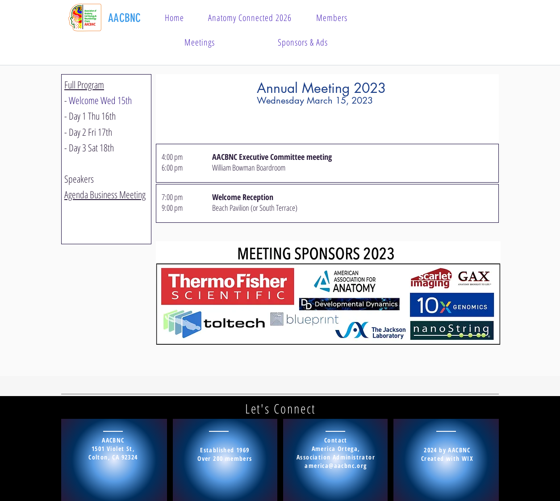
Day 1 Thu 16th (92, 115)
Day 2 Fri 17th (90, 131)
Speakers (79, 178)
